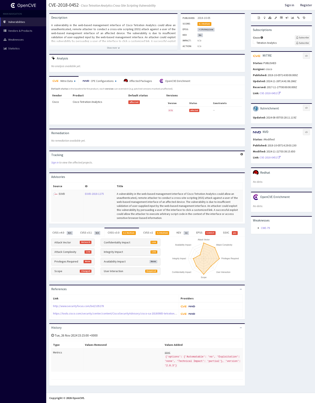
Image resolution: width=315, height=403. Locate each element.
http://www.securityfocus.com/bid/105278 (78, 306)
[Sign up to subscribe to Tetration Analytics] (302, 43)
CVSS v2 (156, 233)
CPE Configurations (99, 81)
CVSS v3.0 (122, 233)
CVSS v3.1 (90, 233)
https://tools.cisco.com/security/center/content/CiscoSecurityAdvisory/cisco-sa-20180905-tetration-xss (116, 313)
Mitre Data (63, 81)
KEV (183, 233)
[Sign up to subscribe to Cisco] (302, 37)
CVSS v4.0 (62, 233)
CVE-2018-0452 (64, 5)
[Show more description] (113, 48)
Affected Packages (138, 81)
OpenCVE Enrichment (175, 81)
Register (306, 5)
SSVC (230, 233)
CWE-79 (265, 228)
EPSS (206, 233)
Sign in (289, 5)
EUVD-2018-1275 (94, 194)
